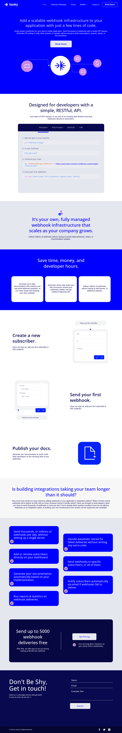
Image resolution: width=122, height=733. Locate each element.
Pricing (73, 4)
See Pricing (84, 636)
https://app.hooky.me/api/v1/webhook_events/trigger (77, 164)
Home (44, 4)
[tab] (43, 128)
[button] (83, 4)
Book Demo (61, 44)
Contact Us (95, 4)
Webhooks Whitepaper (58, 4)
